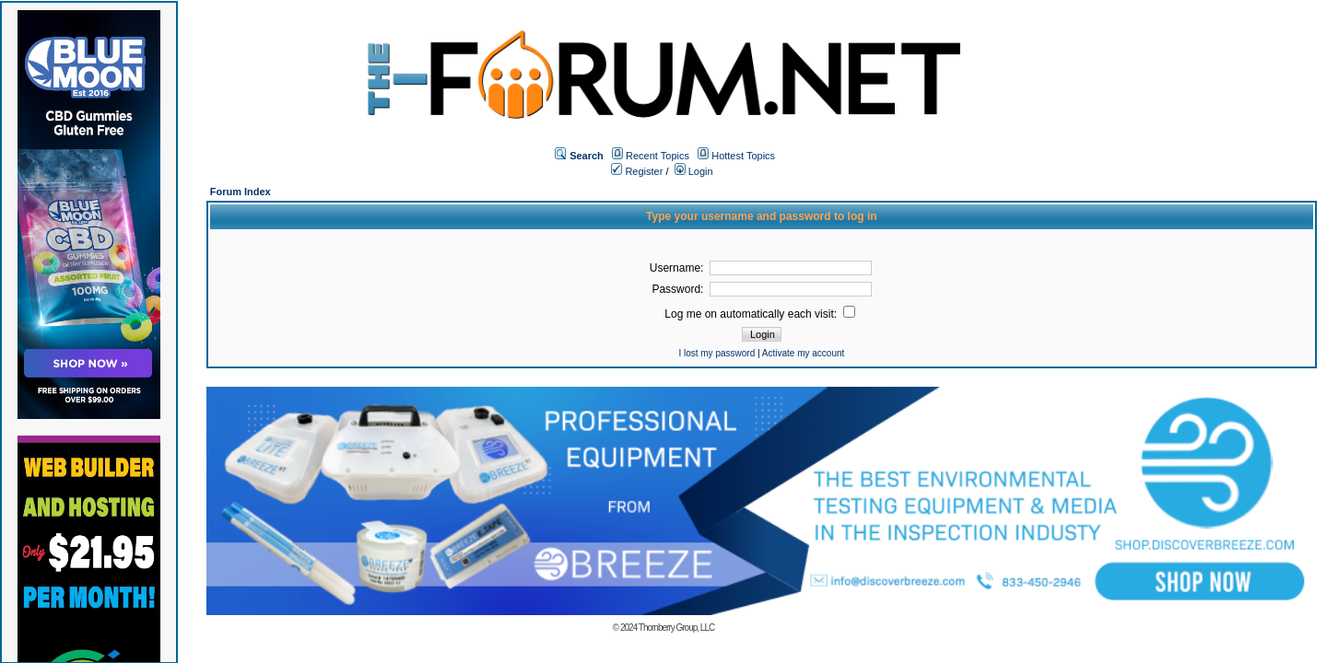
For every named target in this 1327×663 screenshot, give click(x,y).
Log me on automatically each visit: (759, 314)
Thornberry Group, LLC (676, 627)
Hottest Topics (743, 155)
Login (694, 171)
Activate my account (803, 353)
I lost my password (716, 353)
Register (637, 171)
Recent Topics (657, 155)
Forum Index (240, 191)
